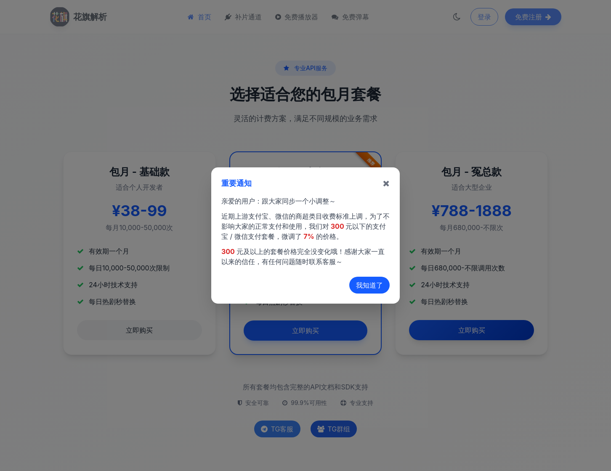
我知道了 (369, 285)
